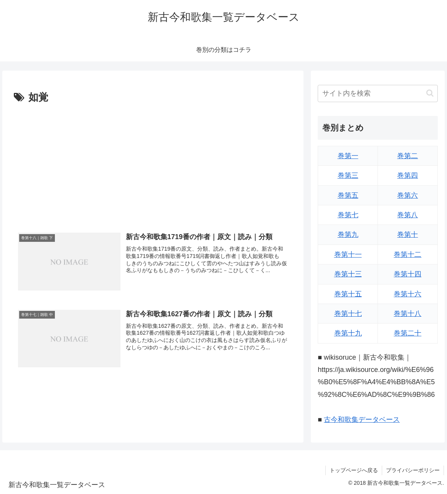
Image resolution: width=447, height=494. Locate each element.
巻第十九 (348, 333)
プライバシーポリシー (413, 470)
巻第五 (348, 195)
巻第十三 (348, 274)
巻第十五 (348, 294)
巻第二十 (407, 333)
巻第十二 (407, 254)
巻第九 (348, 234)
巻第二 (407, 156)
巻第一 (348, 156)
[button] (430, 93)
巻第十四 (407, 274)
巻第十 (407, 234)
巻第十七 (348, 313)
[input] (378, 93)
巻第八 (407, 215)
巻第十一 (348, 254)
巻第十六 (407, 294)
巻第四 (407, 175)
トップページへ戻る (354, 470)
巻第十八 (407, 313)
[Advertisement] (153, 164)
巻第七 (348, 215)
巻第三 (348, 175)
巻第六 (407, 195)
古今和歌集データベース (362, 419)
